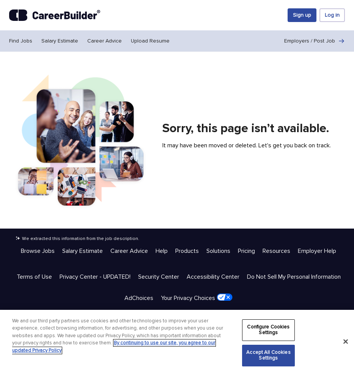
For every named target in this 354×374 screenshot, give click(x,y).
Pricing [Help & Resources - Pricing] (246, 251)
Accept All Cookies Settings (268, 355)
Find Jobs (20, 41)
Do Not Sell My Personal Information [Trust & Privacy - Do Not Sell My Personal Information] (294, 277)
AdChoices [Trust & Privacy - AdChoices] (138, 298)
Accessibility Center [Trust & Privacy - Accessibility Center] (213, 277)
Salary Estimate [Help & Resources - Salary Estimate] (82, 251)
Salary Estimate (59, 41)
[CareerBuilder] (54, 15)
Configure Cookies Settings (268, 330)
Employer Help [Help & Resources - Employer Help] (317, 251)
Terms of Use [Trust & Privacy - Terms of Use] (34, 277)
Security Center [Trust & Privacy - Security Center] (158, 277)
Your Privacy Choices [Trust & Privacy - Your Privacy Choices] (197, 298)
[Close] (345, 341)
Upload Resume (150, 41)
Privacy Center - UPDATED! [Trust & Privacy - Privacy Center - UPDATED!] (95, 277)
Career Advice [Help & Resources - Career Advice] (129, 251)
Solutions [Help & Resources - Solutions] (218, 251)
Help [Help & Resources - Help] (162, 251)
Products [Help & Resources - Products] (187, 251)
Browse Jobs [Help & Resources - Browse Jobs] (38, 251)
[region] (177, 342)
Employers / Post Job (314, 41)
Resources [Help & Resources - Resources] (276, 251)
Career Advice (104, 41)
